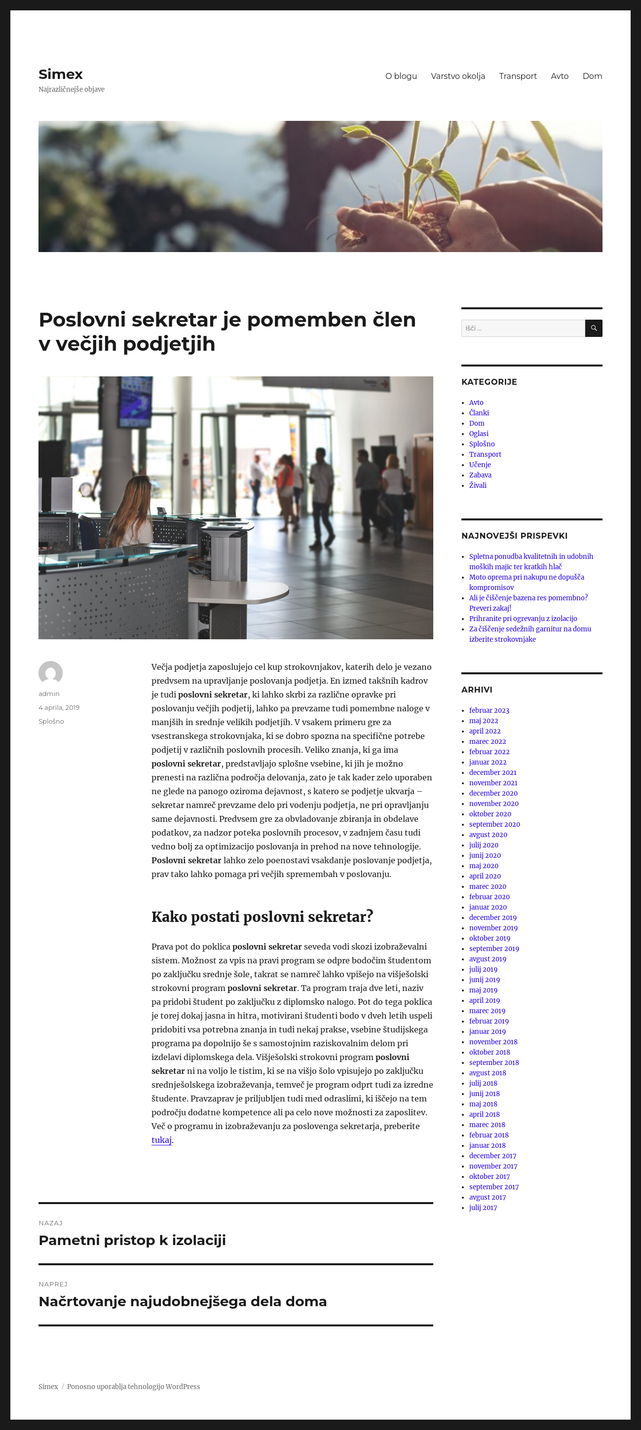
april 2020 (485, 876)
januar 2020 (488, 907)
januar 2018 (487, 1145)
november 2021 (493, 783)
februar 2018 (489, 1135)
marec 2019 (487, 1011)
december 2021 (493, 773)
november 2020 (494, 804)
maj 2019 (483, 990)
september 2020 (494, 824)
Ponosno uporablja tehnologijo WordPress (133, 1387)
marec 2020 (487, 886)
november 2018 (493, 1042)
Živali (478, 485)
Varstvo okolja (458, 76)
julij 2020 (483, 845)
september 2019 (494, 949)
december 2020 (493, 793)
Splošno (51, 721)
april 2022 (485, 731)
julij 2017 (483, 1208)
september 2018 (494, 1063)
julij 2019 (483, 969)
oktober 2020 (490, 814)
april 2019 (484, 1000)
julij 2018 (483, 1083)
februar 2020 (489, 897)
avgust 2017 (487, 1197)
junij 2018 (484, 1094)
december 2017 (493, 1156)
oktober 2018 (489, 1052)
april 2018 (484, 1114)
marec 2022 (487, 741)
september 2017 (494, 1187)
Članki (479, 413)
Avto (560, 76)
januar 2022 (488, 762)
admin (49, 693)
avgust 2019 (488, 959)
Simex (60, 74)
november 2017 (493, 1166)
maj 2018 (483, 1104)
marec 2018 (487, 1125)
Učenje (480, 465)
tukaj (161, 1140)
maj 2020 (483, 866)
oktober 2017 (489, 1177)
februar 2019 (489, 1021)
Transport (518, 76)
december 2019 (493, 918)
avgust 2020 (488, 835)
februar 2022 (489, 752)
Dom (593, 76)
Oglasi (479, 434)
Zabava (480, 475)
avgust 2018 (487, 1073)
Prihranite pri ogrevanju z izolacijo (523, 619)
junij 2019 (484, 980)
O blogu (401, 76)
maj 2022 (483, 721)
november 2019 (493, 928)
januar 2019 (487, 1031)
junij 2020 (485, 855)
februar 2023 (489, 710)
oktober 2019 (490, 938)
